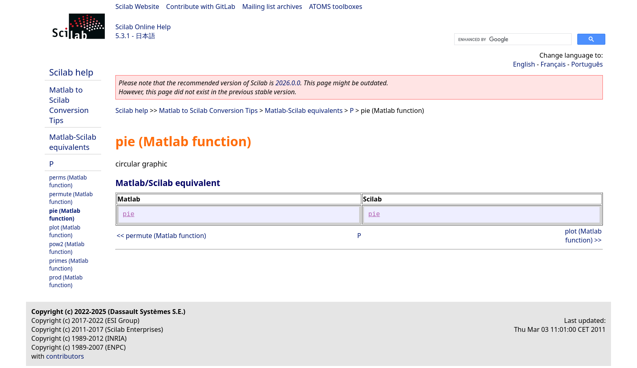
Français (553, 64)
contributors (65, 356)
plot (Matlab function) (64, 231)
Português (587, 64)
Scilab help (71, 72)
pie (128, 214)
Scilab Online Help (143, 26)
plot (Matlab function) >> (583, 236)
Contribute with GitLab (200, 6)
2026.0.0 (287, 82)
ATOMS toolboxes (335, 6)
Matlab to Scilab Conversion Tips (69, 104)
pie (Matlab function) (64, 214)
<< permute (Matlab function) (161, 235)
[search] (512, 39)
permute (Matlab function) (71, 198)
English (524, 64)
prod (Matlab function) (65, 281)
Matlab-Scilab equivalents (72, 142)
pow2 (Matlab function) (66, 247)
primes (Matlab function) (68, 264)
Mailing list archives (272, 6)
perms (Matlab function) (68, 181)
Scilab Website (137, 6)
